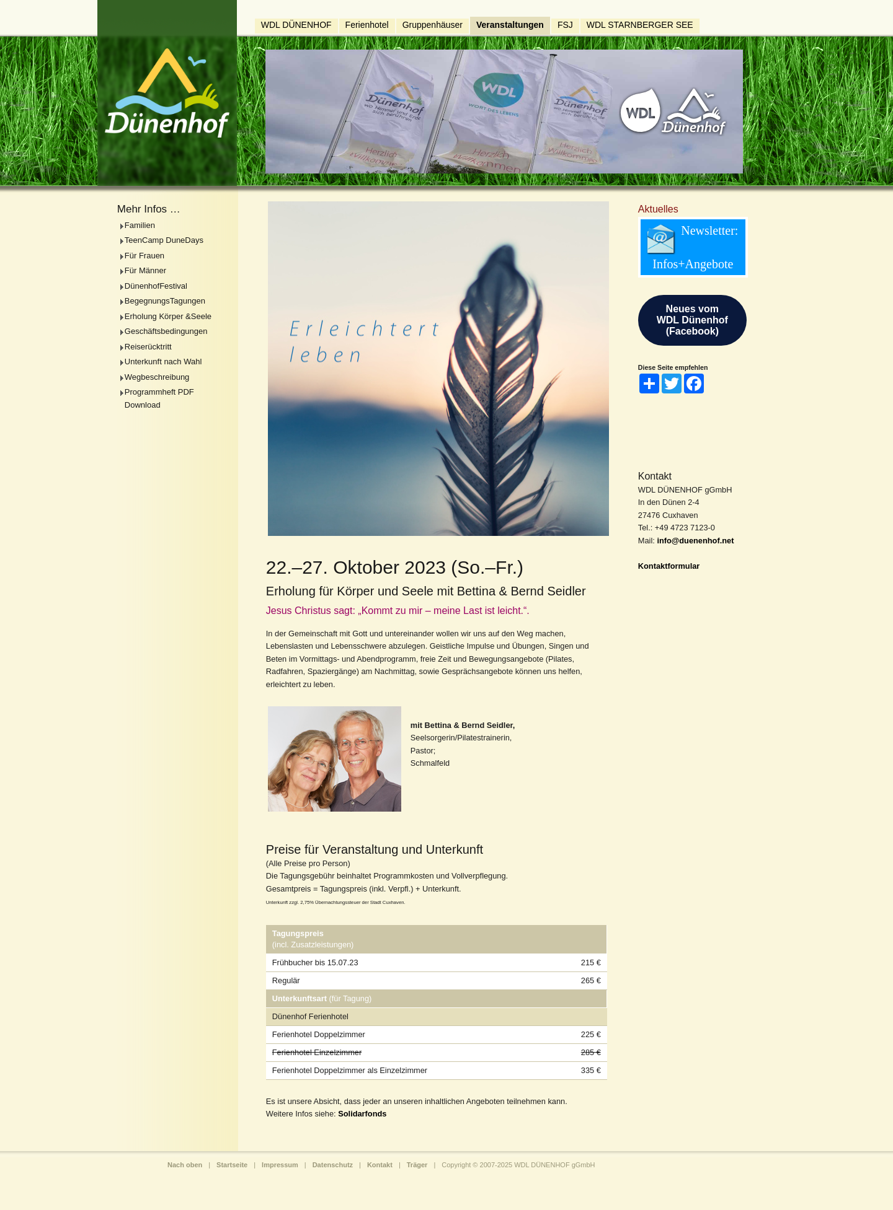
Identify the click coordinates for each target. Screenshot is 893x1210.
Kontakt (380, 1164)
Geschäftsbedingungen (166, 331)
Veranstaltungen (510, 25)
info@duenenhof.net (695, 540)
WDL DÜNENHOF (296, 25)
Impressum (280, 1164)
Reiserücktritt (148, 346)
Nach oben (184, 1164)
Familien (140, 225)
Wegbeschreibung (157, 377)
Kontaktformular (669, 566)
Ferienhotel (367, 25)
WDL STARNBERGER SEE (640, 25)
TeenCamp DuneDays (164, 240)
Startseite (231, 1164)
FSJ (565, 25)
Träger (417, 1164)
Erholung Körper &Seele (168, 316)
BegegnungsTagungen (165, 300)
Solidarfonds (362, 1113)
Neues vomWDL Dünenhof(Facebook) (692, 320)
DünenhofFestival (156, 286)
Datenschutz (333, 1164)
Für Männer (145, 270)
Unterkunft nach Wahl (163, 361)
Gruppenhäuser (432, 25)
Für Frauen (144, 255)
